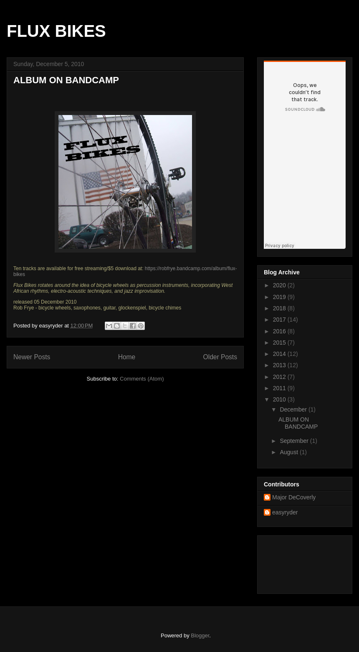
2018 (280, 308)
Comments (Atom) (142, 379)
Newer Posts (31, 357)
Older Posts (220, 357)
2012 (280, 376)
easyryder (285, 512)
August (289, 452)
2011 (280, 388)
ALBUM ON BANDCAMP (66, 80)
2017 (280, 319)
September (295, 440)
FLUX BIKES (56, 31)
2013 (280, 365)
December (294, 409)
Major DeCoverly (294, 497)
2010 (280, 399)
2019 (280, 297)
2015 (280, 342)
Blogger (200, 635)
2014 (280, 353)
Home (127, 357)
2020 (280, 285)
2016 (280, 331)
